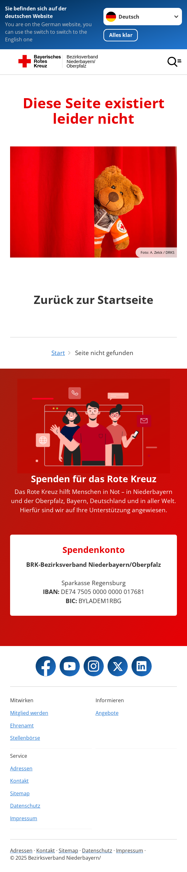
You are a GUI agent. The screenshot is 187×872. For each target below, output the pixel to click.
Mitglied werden (29, 712)
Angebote (107, 712)
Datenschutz (25, 805)
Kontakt (19, 780)
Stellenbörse (25, 737)
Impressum (23, 818)
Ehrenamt (22, 725)
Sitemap (20, 793)
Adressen (21, 768)
